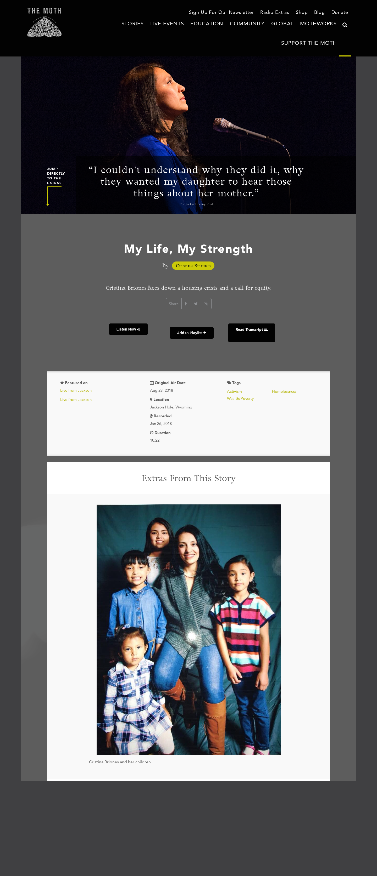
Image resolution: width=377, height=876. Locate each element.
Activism (234, 367)
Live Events (152, 30)
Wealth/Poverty (240, 374)
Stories (123, 30)
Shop (305, 12)
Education (184, 30)
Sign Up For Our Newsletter (234, 12)
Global (245, 30)
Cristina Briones (193, 253)
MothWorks (274, 30)
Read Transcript (243, 313)
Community (216, 30)
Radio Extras (280, 12)
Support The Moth (315, 30)
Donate (341, 12)
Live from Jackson (76, 366)
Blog (321, 12)
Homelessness (284, 367)
